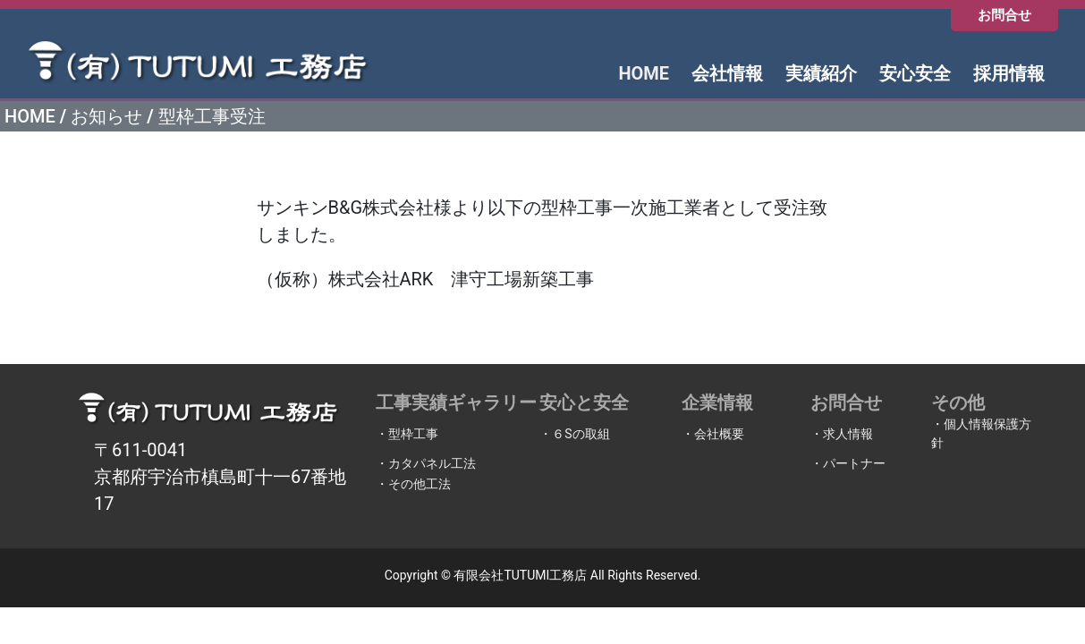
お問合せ (1004, 15)
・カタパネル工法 (426, 463)
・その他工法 (413, 484)
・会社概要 (713, 434)
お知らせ (106, 116)
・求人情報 (841, 434)
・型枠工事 (407, 434)
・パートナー (848, 463)
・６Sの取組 (574, 434)
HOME (29, 116)
